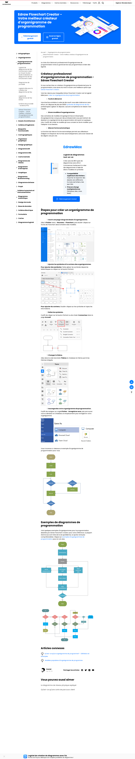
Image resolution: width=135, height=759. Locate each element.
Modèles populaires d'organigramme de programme (64, 660)
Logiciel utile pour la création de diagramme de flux (26, 90)
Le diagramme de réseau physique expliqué (58, 685)
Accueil (43, 52)
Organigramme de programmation (59, 52)
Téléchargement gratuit (29, 37)
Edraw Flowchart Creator (50, 90)
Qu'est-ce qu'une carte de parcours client (58, 690)
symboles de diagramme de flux (77, 105)
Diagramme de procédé (24, 83)
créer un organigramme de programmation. (64, 95)
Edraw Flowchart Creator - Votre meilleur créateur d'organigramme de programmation (26, 113)
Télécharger (87, 3)
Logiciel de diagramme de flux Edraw (25, 98)
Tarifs (95, 3)
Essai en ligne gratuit (53, 37)
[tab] (25, 54)
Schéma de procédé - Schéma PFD (26, 105)
